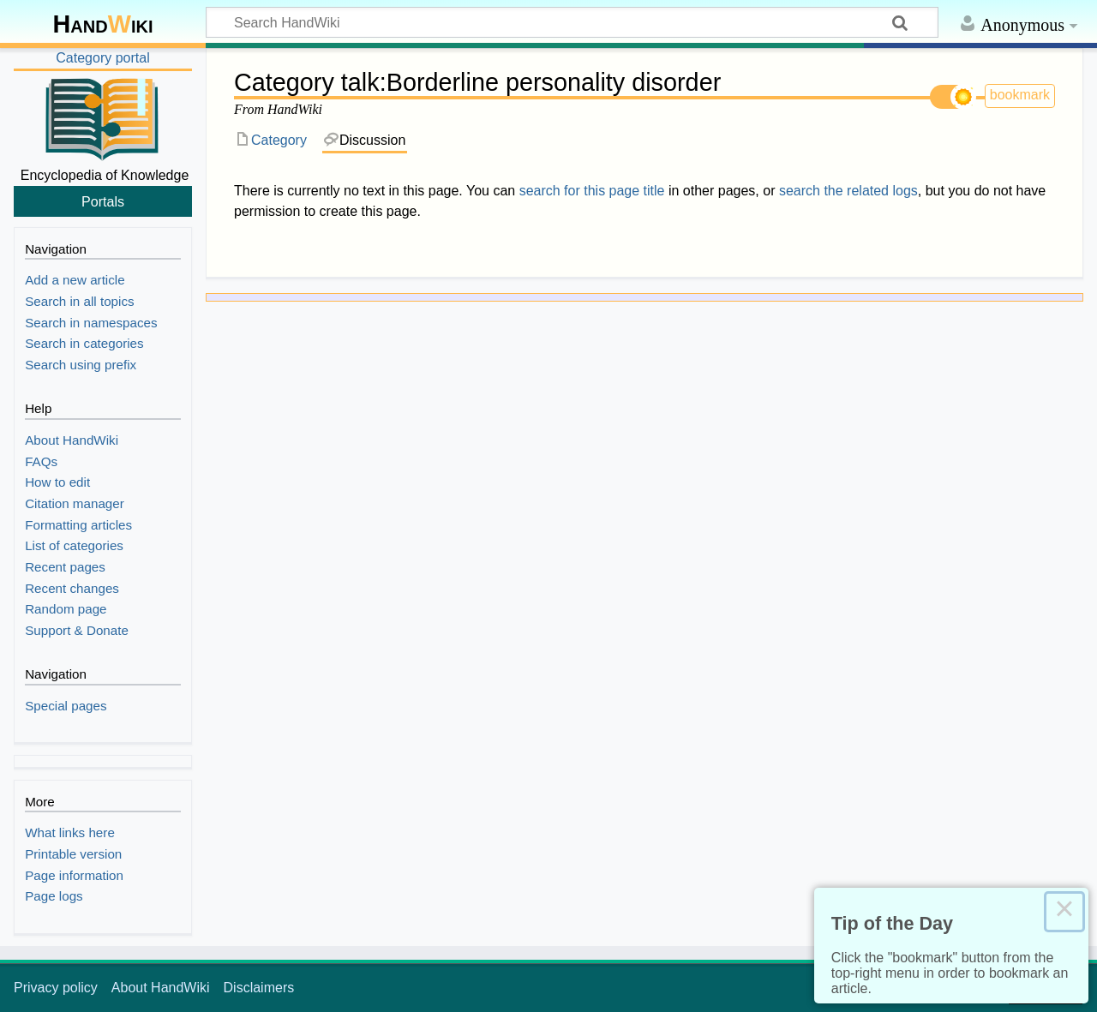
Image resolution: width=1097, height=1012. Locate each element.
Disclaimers (259, 987)
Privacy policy (56, 987)
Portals (102, 201)
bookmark (1020, 94)
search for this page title (592, 190)
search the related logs (848, 190)
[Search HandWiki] (572, 22)
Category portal (102, 58)
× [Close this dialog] (1064, 911)
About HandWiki (160, 987)
